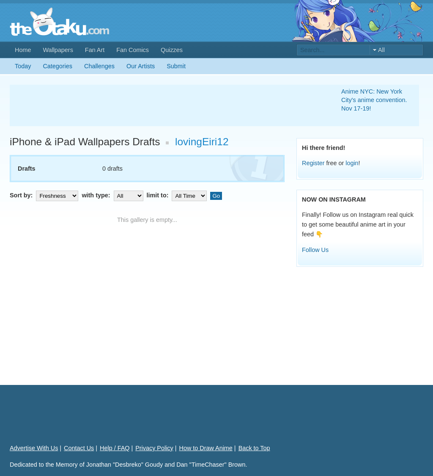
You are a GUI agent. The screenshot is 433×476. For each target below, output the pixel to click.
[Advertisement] (165, 105)
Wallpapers (58, 50)
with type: (113, 195)
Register (313, 163)
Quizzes (172, 50)
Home (23, 50)
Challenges (99, 66)
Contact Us (79, 448)
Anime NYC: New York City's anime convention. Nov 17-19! (374, 100)
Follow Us (315, 249)
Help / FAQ (114, 448)
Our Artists (140, 66)
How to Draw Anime (206, 448)
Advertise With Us (34, 448)
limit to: (178, 195)
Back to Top (254, 448)
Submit (176, 66)
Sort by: (45, 195)
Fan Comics (132, 50)
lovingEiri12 (202, 141)
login (351, 163)
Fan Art (94, 50)
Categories (57, 66)
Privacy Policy (154, 448)
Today (23, 66)
